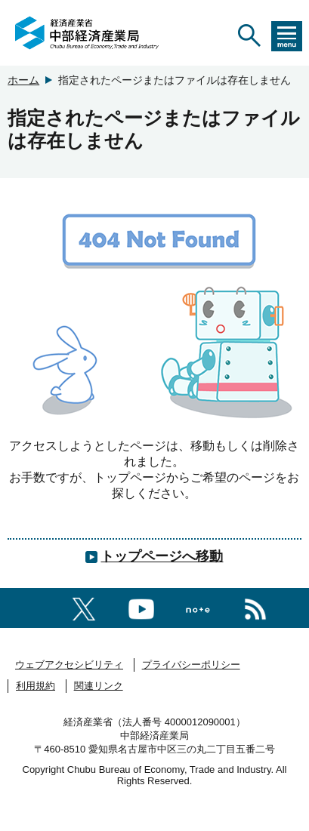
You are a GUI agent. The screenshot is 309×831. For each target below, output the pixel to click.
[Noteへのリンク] (198, 607)
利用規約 (35, 685)
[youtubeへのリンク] (141, 606)
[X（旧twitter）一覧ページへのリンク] (84, 606)
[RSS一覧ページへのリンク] (255, 606)
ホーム (23, 80)
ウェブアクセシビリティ (69, 664)
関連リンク (98, 685)
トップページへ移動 (161, 556)
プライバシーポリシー (191, 664)
